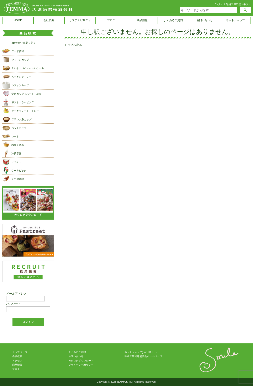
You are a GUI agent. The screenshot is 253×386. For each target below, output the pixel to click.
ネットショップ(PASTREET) (141, 352)
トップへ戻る (73, 45)
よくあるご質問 (173, 20)
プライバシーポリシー (80, 364)
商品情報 (142, 20)
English (219, 4)
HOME (18, 20)
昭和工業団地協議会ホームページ (143, 356)
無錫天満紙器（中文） (238, 4)
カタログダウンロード (80, 360)
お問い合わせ (204, 20)
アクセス (17, 360)
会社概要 (48, 20)
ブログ (111, 20)
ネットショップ (235, 20)
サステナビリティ (80, 20)
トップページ (19, 352)
